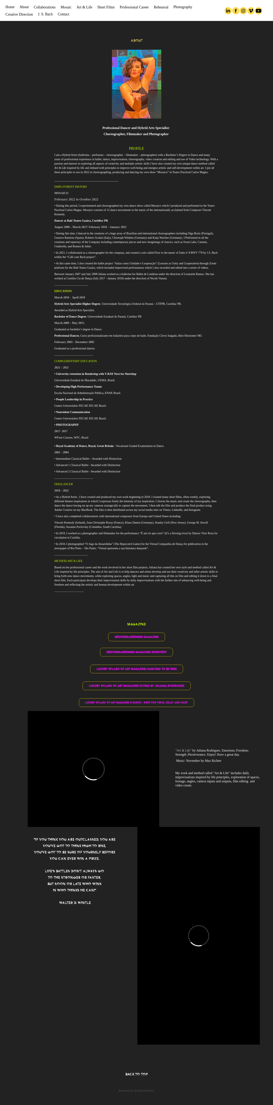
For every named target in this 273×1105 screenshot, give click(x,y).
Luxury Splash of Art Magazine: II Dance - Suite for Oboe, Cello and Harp (136, 702)
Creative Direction (19, 14)
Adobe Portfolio (144, 1090)
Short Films (106, 7)
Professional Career (134, 7)
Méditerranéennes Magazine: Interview (136, 652)
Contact (63, 14)
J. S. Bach (45, 14)
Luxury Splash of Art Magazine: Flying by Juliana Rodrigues (136, 685)
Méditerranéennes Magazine (137, 637)
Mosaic (66, 7)
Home (10, 7)
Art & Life (84, 7)
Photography (182, 7)
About (24, 7)
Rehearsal (161, 7)
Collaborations (44, 7)
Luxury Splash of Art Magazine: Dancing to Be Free (137, 669)
